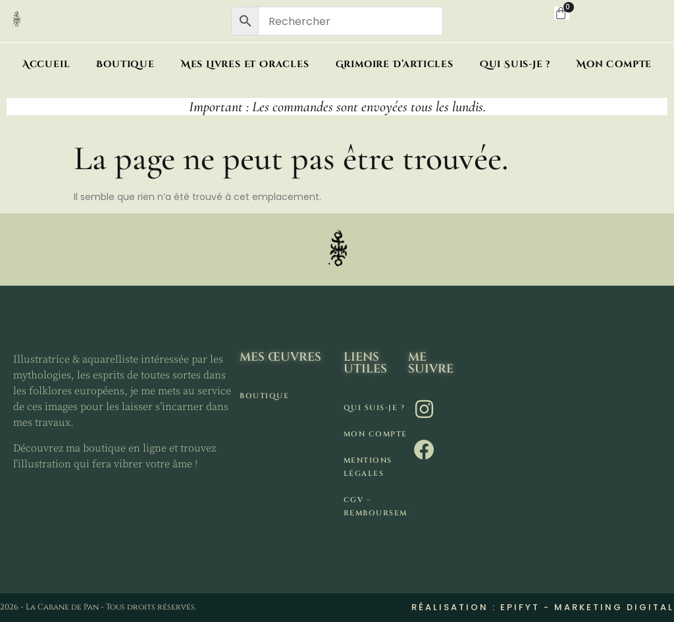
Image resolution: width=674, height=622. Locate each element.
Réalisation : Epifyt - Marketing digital (542, 607)
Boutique (125, 64)
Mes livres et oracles (245, 64)
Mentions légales (368, 467)
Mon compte (614, 64)
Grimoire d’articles (395, 64)
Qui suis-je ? (515, 64)
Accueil (46, 64)
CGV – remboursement (376, 506)
